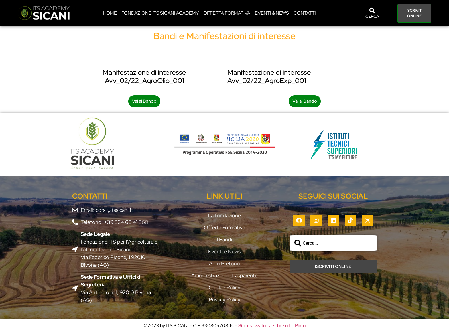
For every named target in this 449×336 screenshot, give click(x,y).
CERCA (372, 16)
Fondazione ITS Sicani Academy (160, 13)
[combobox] (333, 243)
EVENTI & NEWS (272, 13)
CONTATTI (305, 13)
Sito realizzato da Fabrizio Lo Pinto (272, 326)
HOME (110, 13)
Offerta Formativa (226, 13)
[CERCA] (372, 10)
